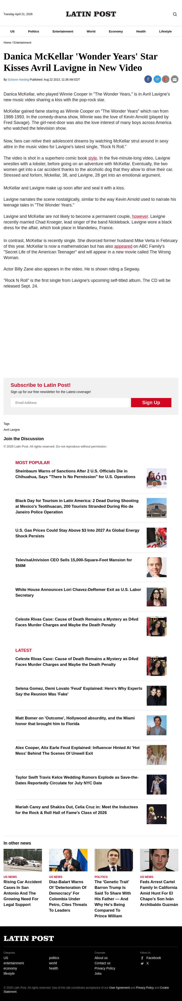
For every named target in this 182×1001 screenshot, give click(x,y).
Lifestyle (165, 31)
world (53, 963)
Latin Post (91, 14)
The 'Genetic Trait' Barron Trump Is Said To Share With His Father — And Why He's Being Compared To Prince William (113, 899)
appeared (123, 246)
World (91, 31)
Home (7, 42)
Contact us (102, 963)
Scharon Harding (19, 79)
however (140, 216)
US (12, 31)
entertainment (14, 963)
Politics (33, 31)
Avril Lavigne (12, 429)
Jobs (98, 973)
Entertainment (63, 31)
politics (54, 958)
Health (141, 31)
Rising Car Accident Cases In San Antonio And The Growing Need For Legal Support (23, 893)
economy (10, 968)
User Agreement (119, 987)
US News (10, 877)
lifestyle (9, 973)
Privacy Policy (105, 968)
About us (101, 958)
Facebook (153, 958)
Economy (116, 31)
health (53, 968)
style (92, 158)
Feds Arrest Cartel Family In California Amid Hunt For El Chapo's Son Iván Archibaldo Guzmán (159, 893)
